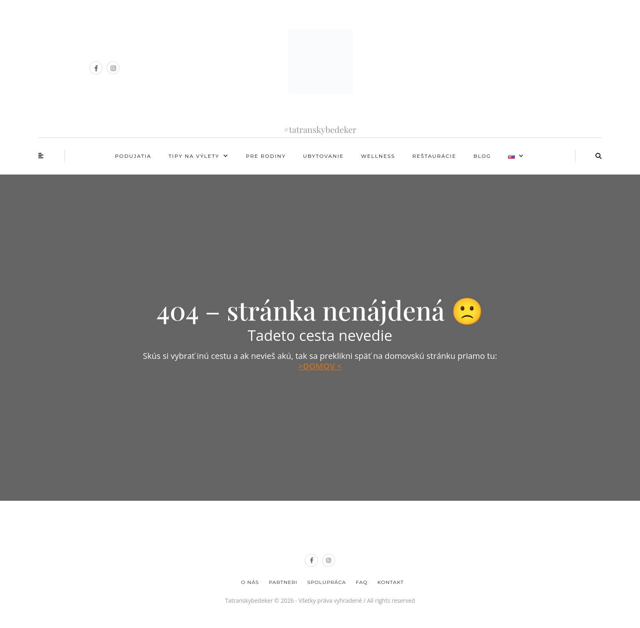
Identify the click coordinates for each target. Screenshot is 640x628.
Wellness (378, 156)
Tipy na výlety (194, 156)
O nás (250, 582)
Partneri (283, 582)
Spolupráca (326, 582)
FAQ (362, 582)
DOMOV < (322, 365)
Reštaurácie (434, 156)
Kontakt (390, 582)
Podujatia (133, 156)
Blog (482, 156)
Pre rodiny (266, 156)
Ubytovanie (323, 156)
